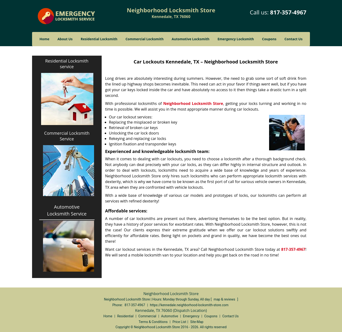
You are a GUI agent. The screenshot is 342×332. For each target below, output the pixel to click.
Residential (125, 316)
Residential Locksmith (99, 39)
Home (44, 39)
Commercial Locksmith (144, 39)
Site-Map (196, 322)
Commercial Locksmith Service (67, 136)
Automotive (169, 316)
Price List (179, 322)
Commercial (147, 316)
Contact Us (294, 39)
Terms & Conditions (153, 322)
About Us (65, 39)
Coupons (269, 39)
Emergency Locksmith (236, 39)
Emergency (191, 316)
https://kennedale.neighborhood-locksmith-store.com (189, 305)
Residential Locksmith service (66, 63)
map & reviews (225, 299)
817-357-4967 (288, 12)
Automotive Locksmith (190, 39)
